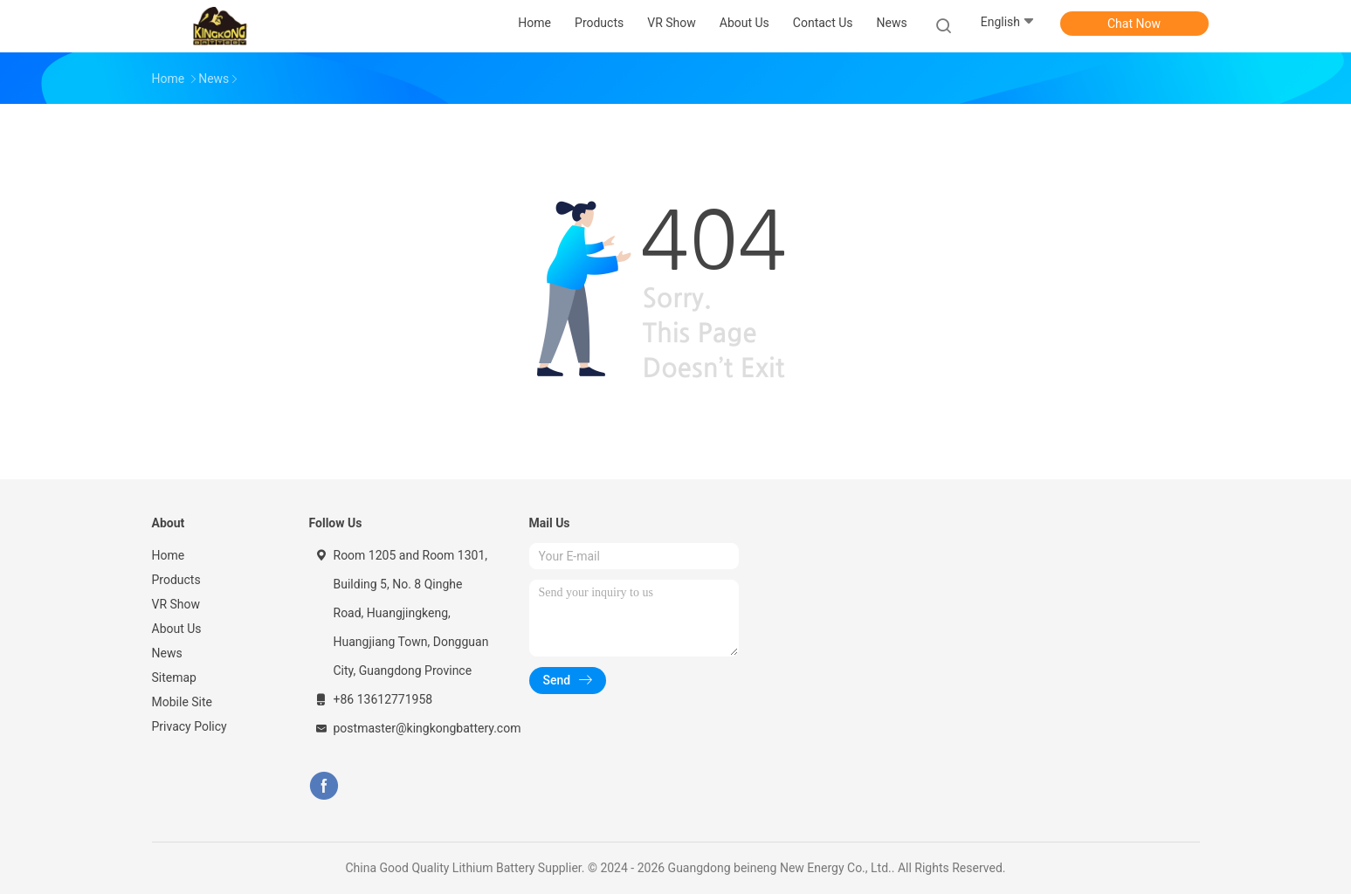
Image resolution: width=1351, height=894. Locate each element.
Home (168, 555)
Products (176, 580)
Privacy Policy (189, 726)
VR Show (176, 604)
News (167, 653)
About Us (177, 629)
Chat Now (1134, 24)
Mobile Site (182, 702)
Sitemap (174, 677)
